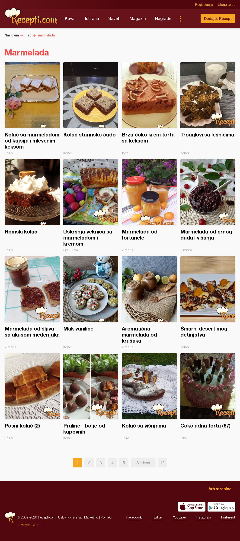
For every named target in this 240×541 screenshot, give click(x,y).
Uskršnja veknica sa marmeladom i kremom (90, 205)
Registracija (204, 4)
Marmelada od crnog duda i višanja (208, 205)
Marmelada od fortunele (149, 205)
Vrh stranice (220, 488)
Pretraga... (189, 18)
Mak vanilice (90, 302)
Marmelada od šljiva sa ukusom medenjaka (32, 302)
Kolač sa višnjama (149, 396)
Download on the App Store (191, 507)
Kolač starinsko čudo (90, 108)
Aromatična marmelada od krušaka (149, 302)
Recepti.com (31, 17)
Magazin (138, 18)
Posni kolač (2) (32, 396)
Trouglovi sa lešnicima (208, 108)
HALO (35, 525)
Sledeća (143, 463)
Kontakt (106, 517)
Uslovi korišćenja (70, 517)
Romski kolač (32, 205)
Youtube (179, 517)
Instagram (203, 517)
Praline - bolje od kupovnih (90, 396)
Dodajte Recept (218, 18)
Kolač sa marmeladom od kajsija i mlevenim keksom (32, 108)
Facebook (134, 517)
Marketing (91, 517)
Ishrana (92, 18)
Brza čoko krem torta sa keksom (149, 108)
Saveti (114, 18)
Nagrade (163, 18)
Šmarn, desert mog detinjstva (208, 302)
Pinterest (228, 517)
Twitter (157, 517)
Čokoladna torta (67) (208, 396)
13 (162, 463)
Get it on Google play (221, 507)
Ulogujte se (226, 4)
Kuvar (70, 18)
